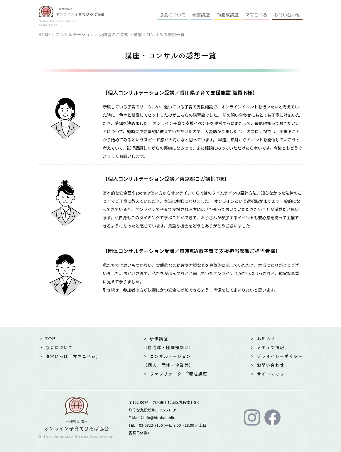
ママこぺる (256, 14)
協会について (172, 14)
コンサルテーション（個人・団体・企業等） (168, 360)
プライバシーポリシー (280, 356)
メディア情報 (270, 347)
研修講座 (201, 14)
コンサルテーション (75, 34)
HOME (44, 34)
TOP (50, 338)
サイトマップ (270, 374)
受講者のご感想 (114, 34)
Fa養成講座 (227, 14)
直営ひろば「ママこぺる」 (72, 356)
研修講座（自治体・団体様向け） (168, 342)
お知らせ (266, 338)
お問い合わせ (287, 14)
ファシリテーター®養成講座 (178, 374)
